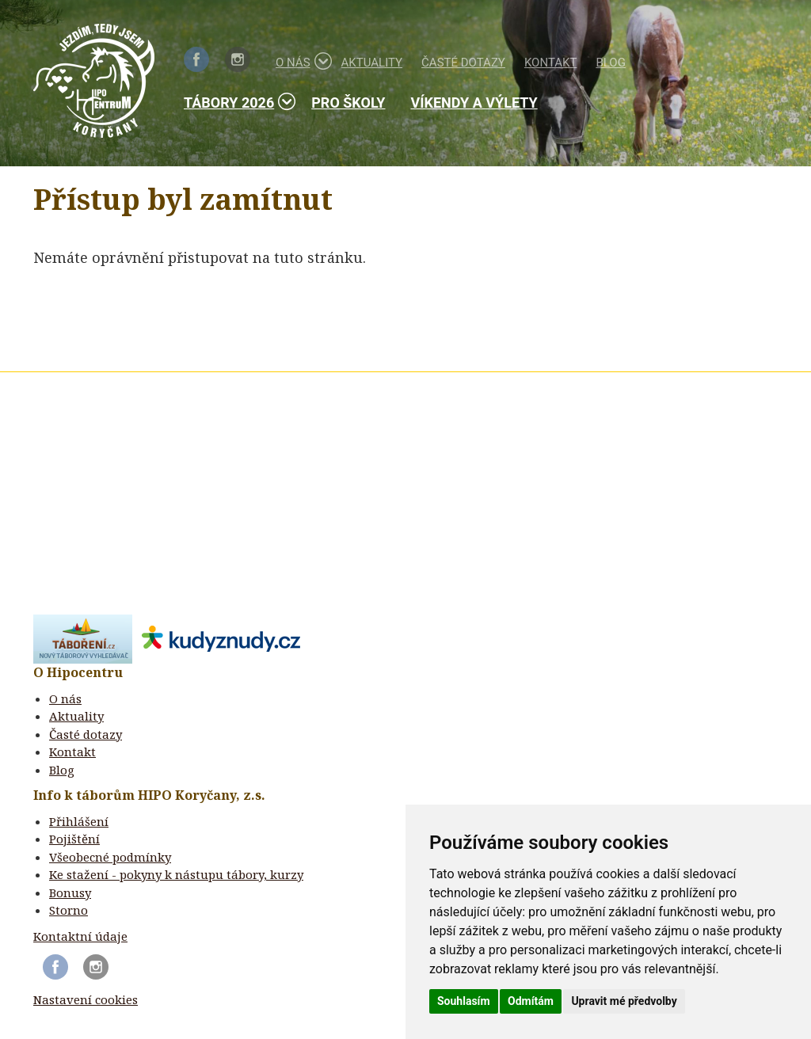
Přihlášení (79, 821)
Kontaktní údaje (80, 936)
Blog (611, 62)
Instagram (237, 59)
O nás (299, 61)
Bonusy (70, 892)
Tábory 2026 (234, 102)
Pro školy (348, 102)
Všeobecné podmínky (110, 857)
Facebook (196, 59)
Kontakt (550, 62)
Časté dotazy (463, 62)
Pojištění (74, 839)
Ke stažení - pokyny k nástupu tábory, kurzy (176, 874)
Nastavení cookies (85, 999)
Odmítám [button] (531, 1001)
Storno (68, 910)
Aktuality (372, 62)
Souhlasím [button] (463, 1001)
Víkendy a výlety (473, 102)
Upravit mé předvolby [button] (623, 1001)
